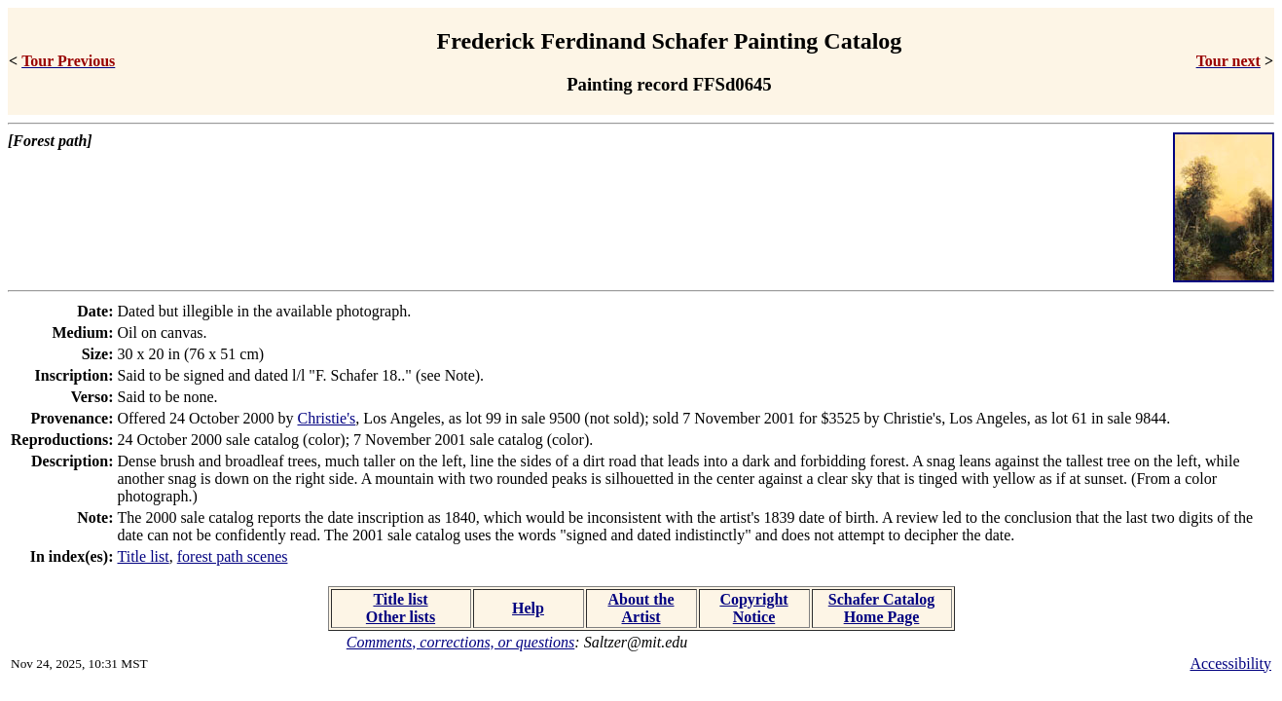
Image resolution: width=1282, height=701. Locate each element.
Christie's (326, 418)
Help (528, 608)
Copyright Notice (753, 608)
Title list (143, 556)
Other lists (400, 617)
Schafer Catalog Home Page (881, 608)
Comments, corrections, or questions (461, 642)
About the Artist (640, 608)
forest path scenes (232, 556)
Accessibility (1230, 663)
